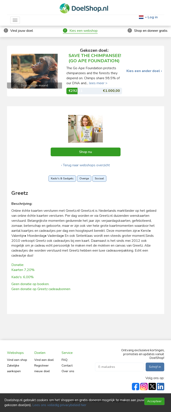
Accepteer (154, 401)
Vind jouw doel (21, 30)
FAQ (64, 360)
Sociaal (99, 178)
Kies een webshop (83, 30)
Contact (67, 365)
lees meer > (98, 83)
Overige (84, 178)
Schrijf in (155, 367)
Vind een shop (17, 360)
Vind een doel (44, 360)
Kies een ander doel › (144, 71)
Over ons (68, 371)
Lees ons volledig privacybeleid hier (59, 405)
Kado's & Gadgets (62, 178)
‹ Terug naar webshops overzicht (85, 165)
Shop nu (85, 152)
